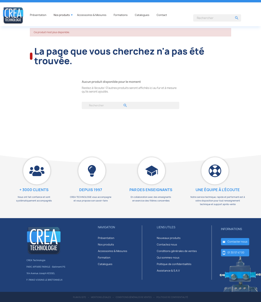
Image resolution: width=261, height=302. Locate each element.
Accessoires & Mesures (112, 251)
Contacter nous (237, 241)
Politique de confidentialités (174, 264)
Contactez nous (167, 244)
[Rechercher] (217, 18)
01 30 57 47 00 (235, 252)
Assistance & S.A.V (168, 270)
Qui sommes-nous (168, 257)
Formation (104, 257)
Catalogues (105, 264)
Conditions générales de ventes (177, 251)
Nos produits (106, 244)
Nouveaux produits (169, 238)
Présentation (106, 238)
